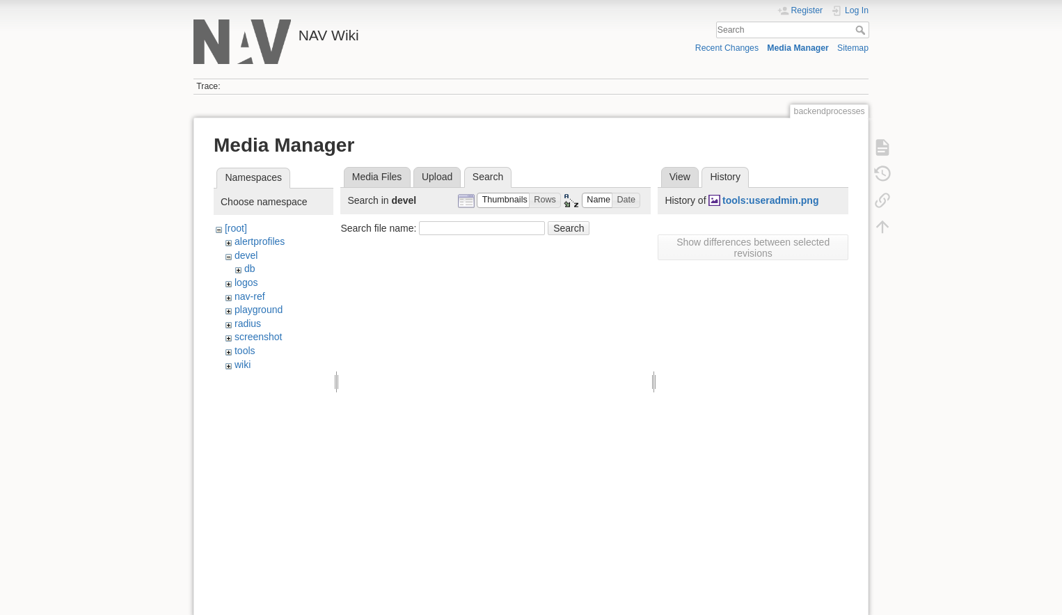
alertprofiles (260, 241)
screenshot (258, 336)
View (679, 176)
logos (246, 282)
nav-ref (250, 296)
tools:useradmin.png (770, 200)
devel (246, 255)
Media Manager (798, 48)
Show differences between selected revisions (753, 248)
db (249, 268)
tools (245, 350)
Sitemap (853, 48)
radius (248, 323)
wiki (243, 364)
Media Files (377, 176)
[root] (236, 228)
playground (259, 309)
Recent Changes (727, 48)
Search (862, 30)
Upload (437, 176)
